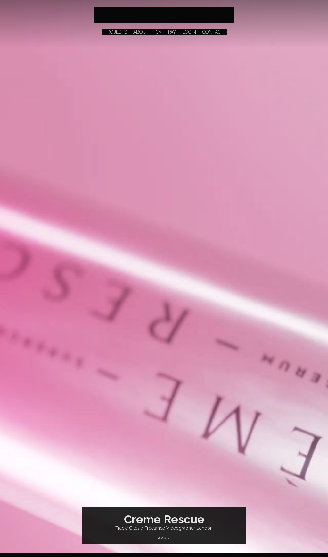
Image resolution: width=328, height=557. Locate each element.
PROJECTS (116, 32)
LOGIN (189, 32)
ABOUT (141, 32)
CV (159, 32)
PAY (172, 32)
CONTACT (213, 32)
